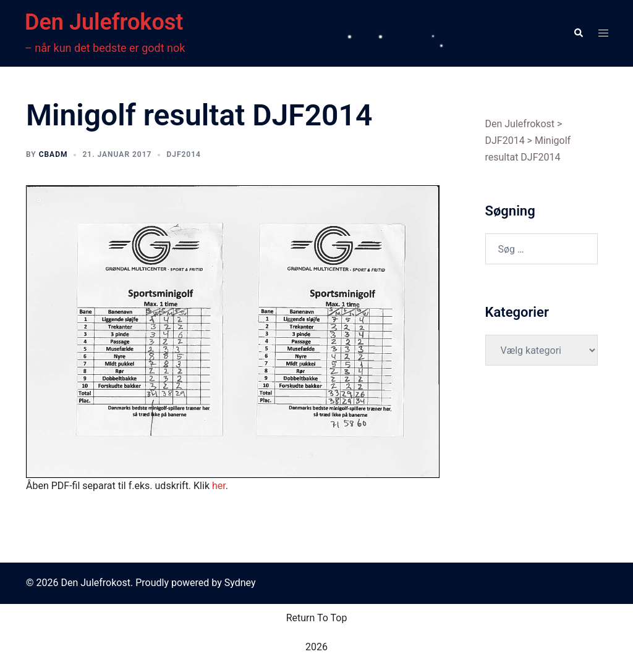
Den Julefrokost (104, 22)
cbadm (53, 154)
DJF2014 (183, 154)
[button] (578, 33)
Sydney (240, 583)
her (219, 486)
